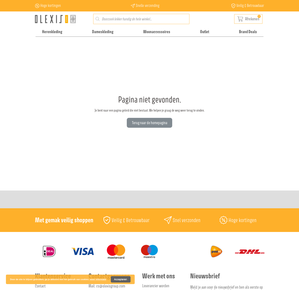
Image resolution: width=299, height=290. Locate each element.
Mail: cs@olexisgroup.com (106, 285)
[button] (149, 123)
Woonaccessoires (156, 31)
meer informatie (98, 279)
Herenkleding (52, 31)
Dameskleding (102, 31)
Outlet (204, 31)
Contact (40, 285)
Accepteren (120, 279)
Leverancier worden (155, 285)
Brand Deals (248, 31)
